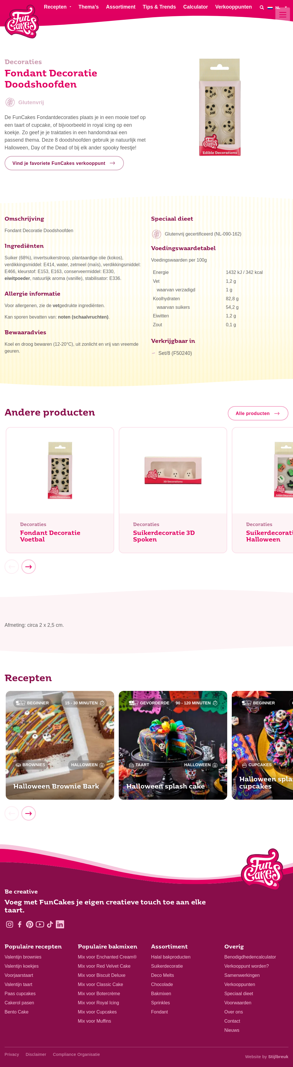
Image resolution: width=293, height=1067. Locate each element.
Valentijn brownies (23, 957)
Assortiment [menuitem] (121, 7)
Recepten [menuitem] (55, 7)
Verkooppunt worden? (246, 966)
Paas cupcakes (20, 993)
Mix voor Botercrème (99, 993)
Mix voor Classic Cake (100, 984)
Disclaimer (36, 1054)
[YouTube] (40, 924)
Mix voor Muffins (94, 1021)
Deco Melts (162, 975)
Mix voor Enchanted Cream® (107, 957)
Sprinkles (160, 1002)
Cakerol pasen (19, 1002)
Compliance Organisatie (76, 1054)
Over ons (233, 1011)
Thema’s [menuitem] (88, 7)
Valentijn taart (18, 984)
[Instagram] (10, 924)
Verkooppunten (239, 984)
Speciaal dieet (238, 993)
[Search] (261, 7)
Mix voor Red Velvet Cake (104, 966)
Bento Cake (17, 1011)
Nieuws (231, 1030)
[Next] (28, 567)
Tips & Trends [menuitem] (159, 7)
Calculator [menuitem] (195, 7)
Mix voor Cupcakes (97, 1011)
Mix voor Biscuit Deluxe (101, 975)
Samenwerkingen (242, 975)
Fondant (159, 1011)
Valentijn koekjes (22, 966)
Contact (232, 1021)
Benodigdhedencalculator (250, 957)
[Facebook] (20, 924)
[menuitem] (278, 7)
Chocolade (162, 984)
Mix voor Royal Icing (98, 1002)
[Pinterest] (30, 924)
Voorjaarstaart (19, 975)
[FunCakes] (22, 22)
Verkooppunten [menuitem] (233, 7)
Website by (266, 1056)
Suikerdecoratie (167, 966)
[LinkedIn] (60, 924)
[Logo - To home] (262, 870)
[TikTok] (50, 924)
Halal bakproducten (171, 957)
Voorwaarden (237, 1002)
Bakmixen (161, 993)
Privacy (12, 1054)
